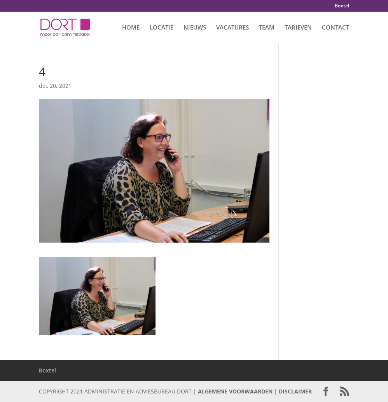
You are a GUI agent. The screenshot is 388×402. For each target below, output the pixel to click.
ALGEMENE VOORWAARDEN (235, 391)
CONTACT (335, 27)
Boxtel (342, 6)
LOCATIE (161, 27)
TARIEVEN (298, 27)
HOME (131, 27)
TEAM (266, 27)
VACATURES (232, 27)
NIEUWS (195, 27)
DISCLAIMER (295, 391)
